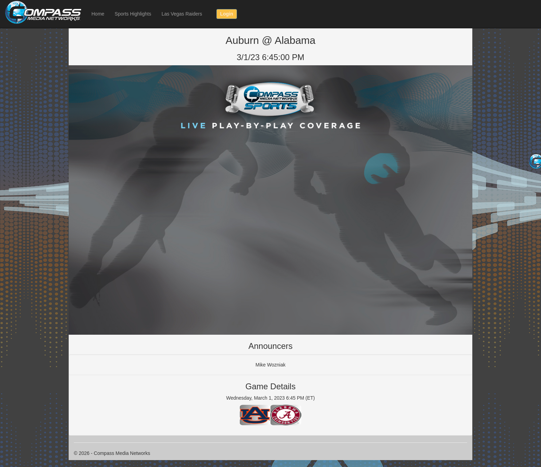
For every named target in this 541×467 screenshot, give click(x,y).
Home (97, 14)
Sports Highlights (133, 14)
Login (226, 14)
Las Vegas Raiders (181, 14)
